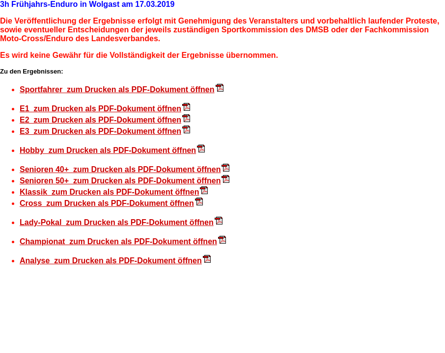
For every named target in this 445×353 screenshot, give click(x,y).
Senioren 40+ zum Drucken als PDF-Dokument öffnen (120, 169)
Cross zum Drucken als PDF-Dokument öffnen (107, 203)
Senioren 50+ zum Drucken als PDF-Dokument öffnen (120, 180)
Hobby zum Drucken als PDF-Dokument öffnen (108, 150)
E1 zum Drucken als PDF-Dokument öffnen (100, 108)
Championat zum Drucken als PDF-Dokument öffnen (118, 241)
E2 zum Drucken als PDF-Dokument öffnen (100, 120)
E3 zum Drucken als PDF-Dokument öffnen (100, 131)
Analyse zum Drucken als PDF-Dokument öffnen (111, 260)
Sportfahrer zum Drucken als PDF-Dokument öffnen (117, 89)
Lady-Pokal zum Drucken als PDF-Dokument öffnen (117, 222)
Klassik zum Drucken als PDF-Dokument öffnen (109, 192)
